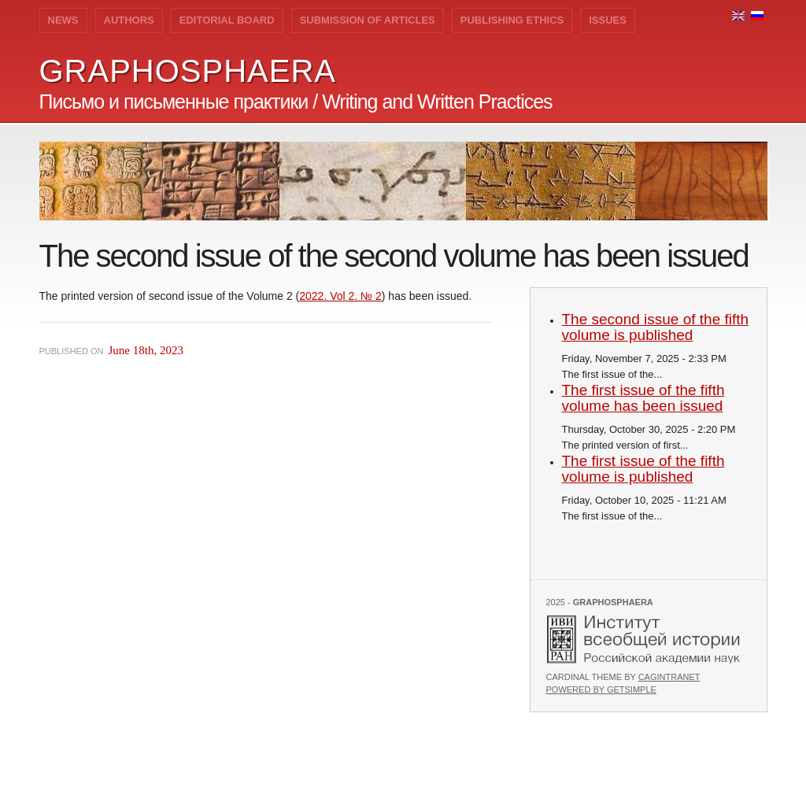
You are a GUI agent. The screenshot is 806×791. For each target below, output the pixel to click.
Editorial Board (227, 20)
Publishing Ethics (512, 20)
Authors (129, 20)
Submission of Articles (367, 20)
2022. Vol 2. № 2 (340, 296)
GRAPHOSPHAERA (188, 71)
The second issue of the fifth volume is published (655, 327)
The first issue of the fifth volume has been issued (643, 398)
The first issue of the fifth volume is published (643, 469)
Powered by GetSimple (601, 689)
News (63, 20)
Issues (608, 20)
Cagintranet (669, 677)
